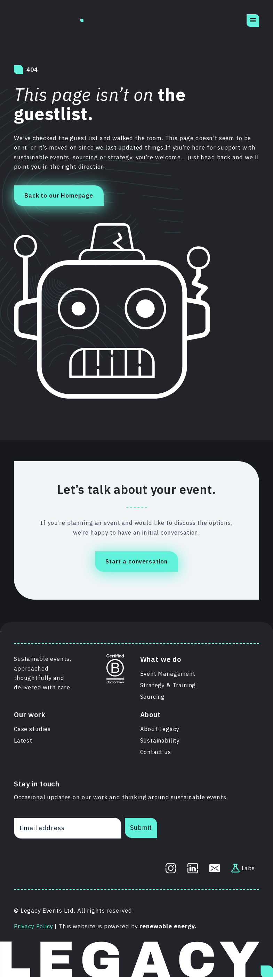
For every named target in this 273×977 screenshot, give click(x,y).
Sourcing (153, 696)
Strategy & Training (169, 684)
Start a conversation (136, 561)
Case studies (32, 728)
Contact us (156, 752)
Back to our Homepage (58, 195)
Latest (23, 740)
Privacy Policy (34, 926)
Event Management (168, 672)
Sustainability (160, 740)
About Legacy (160, 728)
